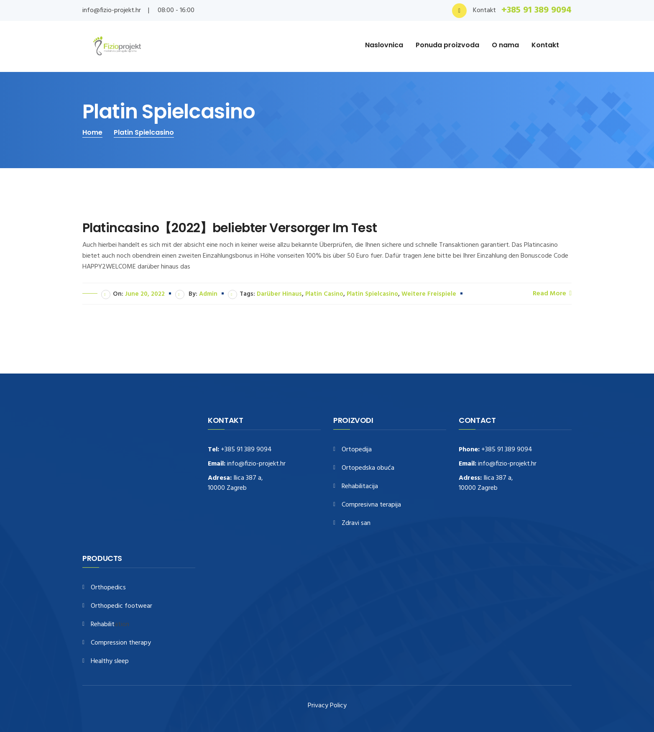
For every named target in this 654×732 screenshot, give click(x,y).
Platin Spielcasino (144, 132)
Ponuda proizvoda (447, 45)
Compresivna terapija (371, 505)
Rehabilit (103, 624)
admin (208, 294)
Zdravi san (356, 523)
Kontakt (545, 45)
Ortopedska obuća (368, 468)
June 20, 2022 (145, 294)
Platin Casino (324, 294)
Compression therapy (121, 643)
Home (92, 132)
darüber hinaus (279, 294)
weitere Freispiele (428, 294)
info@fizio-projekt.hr (111, 10)
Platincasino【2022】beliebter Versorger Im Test (229, 227)
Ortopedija (357, 450)
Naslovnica (384, 45)
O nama (505, 45)
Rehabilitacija (360, 486)
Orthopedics (108, 588)
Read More (552, 293)
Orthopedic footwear (121, 606)
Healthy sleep (110, 661)
